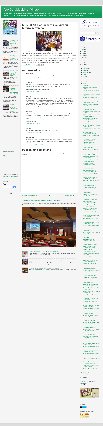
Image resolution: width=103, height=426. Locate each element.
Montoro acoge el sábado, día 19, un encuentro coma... (91, 223)
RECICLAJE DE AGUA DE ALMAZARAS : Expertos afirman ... (91, 358)
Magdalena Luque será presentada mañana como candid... (91, 362)
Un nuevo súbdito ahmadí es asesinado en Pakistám (90, 178)
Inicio (51, 195)
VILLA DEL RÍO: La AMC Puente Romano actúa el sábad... (91, 219)
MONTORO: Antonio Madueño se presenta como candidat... (91, 274)
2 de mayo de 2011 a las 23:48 (33, 132)
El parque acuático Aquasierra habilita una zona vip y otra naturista (14, 108)
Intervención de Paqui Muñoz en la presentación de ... (91, 257)
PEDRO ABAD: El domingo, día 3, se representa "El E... (91, 115)
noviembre (85, 68)
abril (84, 83)
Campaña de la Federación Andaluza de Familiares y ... (90, 247)
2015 (83, 55)
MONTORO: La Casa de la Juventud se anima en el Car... (91, 264)
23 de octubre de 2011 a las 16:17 (34, 144)
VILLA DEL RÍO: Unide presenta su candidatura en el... (91, 281)
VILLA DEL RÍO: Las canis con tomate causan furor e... (90, 261)
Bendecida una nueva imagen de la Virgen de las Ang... (91, 129)
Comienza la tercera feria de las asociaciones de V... (90, 167)
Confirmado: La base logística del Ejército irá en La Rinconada (41, 200)
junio (84, 79)
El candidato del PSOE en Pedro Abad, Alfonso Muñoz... (91, 330)
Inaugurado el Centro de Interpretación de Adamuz (89, 164)
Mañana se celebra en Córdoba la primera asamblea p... (91, 309)
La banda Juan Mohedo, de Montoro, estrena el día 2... (90, 188)
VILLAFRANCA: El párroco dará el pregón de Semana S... (91, 119)
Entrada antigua (70, 195)
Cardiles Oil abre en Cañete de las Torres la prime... (91, 191)
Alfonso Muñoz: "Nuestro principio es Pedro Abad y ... (91, 288)
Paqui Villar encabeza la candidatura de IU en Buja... (90, 202)
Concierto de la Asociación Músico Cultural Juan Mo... (91, 91)
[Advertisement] (10, 128)
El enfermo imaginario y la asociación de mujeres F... (90, 133)
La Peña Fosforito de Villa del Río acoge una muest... (91, 344)
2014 (83, 57)
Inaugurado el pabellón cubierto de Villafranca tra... (91, 295)
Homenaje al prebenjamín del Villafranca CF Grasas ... (90, 153)
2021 (83, 47)
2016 (83, 53)
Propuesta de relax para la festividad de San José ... (89, 240)
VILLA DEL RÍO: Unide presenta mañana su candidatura (90, 319)
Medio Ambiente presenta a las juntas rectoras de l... (90, 312)
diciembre (85, 66)
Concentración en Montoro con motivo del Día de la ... (90, 337)
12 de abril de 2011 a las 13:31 (33, 77)
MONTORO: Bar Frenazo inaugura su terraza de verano (91, 101)
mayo (84, 81)
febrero (85, 372)
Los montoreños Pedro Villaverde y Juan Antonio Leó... (91, 271)
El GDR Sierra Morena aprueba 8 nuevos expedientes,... (91, 354)
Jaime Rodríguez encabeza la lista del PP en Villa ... (91, 195)
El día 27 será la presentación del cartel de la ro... (91, 229)
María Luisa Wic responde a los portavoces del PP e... (90, 333)
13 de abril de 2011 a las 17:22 (33, 91)
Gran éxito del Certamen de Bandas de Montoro (89, 140)
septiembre (86, 72)
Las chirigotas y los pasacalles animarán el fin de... (90, 340)
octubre (85, 70)
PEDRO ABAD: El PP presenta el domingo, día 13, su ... (91, 323)
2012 (83, 62)
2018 (83, 49)
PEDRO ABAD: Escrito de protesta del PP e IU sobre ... (91, 347)
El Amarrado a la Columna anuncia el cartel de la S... (91, 233)
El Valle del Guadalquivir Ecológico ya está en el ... (91, 126)
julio (84, 76)
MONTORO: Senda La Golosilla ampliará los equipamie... (90, 108)
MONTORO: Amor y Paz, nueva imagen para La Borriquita (90, 243)
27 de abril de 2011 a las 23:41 (33, 106)
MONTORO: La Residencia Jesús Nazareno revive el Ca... (91, 267)
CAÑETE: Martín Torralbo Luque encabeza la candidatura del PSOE (14, 73)
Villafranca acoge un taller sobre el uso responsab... (91, 157)
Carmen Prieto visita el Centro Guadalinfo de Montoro (90, 209)
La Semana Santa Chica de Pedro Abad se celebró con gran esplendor (14, 43)
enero (84, 374)
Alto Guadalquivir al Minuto (21, 9)
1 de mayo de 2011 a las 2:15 (33, 123)
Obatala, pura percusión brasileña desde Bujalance (91, 366)
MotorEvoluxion (6, 155)
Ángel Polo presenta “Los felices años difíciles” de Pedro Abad (14, 58)
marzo (84, 85)
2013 (83, 60)
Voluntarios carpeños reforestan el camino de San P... (91, 98)
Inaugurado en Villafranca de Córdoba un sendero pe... (90, 302)
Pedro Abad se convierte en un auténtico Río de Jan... (90, 285)
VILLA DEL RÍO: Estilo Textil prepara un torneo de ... (89, 326)
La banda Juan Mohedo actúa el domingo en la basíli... (90, 184)
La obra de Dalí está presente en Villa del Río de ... (91, 216)
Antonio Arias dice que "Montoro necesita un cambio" (90, 174)
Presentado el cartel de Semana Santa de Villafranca (90, 205)
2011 (83, 64)
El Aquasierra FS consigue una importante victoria (90, 146)
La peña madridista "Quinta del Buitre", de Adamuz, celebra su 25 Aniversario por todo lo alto (10, 90)
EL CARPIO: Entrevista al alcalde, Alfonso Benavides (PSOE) (44, 251)
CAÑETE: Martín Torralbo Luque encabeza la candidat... (90, 278)
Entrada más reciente (29, 195)
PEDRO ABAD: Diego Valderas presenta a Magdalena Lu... (90, 316)
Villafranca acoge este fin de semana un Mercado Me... (90, 198)
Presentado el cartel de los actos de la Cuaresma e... (91, 181)
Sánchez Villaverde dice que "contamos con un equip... (90, 171)
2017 (83, 51)
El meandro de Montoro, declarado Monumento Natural (91, 306)
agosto (84, 74)
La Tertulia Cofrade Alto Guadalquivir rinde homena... (90, 143)
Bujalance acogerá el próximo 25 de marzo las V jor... (91, 350)
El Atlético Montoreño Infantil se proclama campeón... (90, 369)
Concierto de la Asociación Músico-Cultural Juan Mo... (91, 105)
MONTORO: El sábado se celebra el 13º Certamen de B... (91, 250)
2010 (83, 377)
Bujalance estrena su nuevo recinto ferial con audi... (91, 150)
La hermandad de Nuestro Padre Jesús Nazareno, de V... (91, 160)
